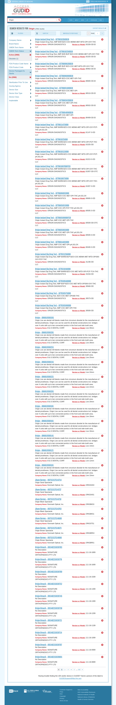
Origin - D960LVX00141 (44, 435)
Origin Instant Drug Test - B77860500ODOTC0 (53, 217)
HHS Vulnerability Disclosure (86, 692)
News (82, 20)
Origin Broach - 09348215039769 (48, 571)
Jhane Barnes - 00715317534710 (48, 499)
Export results (98, 28)
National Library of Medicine (22, 1)
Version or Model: (78, 44)
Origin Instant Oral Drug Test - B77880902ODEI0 (54, 63)
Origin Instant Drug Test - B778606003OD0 (52, 193)
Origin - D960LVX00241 (44, 362)
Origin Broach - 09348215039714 (48, 632)
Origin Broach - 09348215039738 (48, 608)
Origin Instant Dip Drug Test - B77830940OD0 (53, 281)
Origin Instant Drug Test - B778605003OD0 (52, 230)
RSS (61, 694)
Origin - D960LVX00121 (44, 450)
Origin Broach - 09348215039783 (48, 547)
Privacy (62, 698)
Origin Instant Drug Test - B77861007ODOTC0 (52, 166)
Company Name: (41, 44)
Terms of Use (64, 700)
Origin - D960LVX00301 (44, 317)
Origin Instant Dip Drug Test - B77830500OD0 (53, 305)
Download (93, 20)
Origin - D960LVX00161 (44, 421)
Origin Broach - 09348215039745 (48, 596)
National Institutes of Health (86, 694)
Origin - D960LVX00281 (44, 332)
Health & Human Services (85, 699)
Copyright (63, 696)
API (87, 20)
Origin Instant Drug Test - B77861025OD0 (51, 139)
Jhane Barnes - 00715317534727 (48, 489)
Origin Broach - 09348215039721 (48, 620)
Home (71, 20)
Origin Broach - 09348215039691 (48, 657)
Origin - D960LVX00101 (44, 465)
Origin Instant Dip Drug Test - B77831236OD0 (53, 254)
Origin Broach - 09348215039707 (48, 644)
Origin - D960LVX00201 (44, 391)
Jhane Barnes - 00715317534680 (48, 518)
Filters (20, 33)
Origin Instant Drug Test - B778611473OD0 (51, 124)
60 (79, 669)
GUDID (21, 9)
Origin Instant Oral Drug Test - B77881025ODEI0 (54, 51)
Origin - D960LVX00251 (44, 347)
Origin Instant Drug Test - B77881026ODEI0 (52, 39)
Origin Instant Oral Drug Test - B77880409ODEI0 (54, 112)
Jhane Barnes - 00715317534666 (48, 537)
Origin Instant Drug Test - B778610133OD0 (52, 151)
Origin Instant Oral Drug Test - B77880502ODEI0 (54, 100)
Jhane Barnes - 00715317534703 (48, 509)
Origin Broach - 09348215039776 (48, 559)
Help (100, 20)
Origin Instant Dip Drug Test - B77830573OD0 (53, 293)
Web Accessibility (83, 690)
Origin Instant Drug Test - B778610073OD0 (52, 178)
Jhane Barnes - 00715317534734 (48, 480)
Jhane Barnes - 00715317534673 (48, 528)
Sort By (45, 33)
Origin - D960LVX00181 (44, 406)
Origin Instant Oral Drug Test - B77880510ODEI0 (54, 88)
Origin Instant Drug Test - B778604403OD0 (52, 242)
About (77, 20)
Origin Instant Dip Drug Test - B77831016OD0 (53, 269)
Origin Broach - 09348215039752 (48, 584)
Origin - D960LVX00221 (44, 376)
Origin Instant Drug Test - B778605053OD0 (52, 205)
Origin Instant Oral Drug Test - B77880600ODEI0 (54, 76)
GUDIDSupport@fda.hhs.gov (70, 678)
